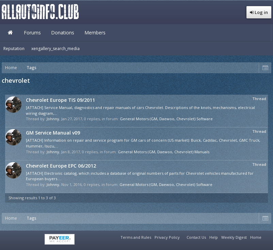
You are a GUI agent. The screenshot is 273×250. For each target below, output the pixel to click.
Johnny (53, 118)
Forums (32, 32)
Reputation (14, 48)
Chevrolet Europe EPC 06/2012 (61, 165)
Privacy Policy (167, 237)
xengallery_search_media (55, 48)
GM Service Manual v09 (53, 132)
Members (95, 32)
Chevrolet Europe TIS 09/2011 (60, 100)
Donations (62, 32)
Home (10, 32)
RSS (267, 236)
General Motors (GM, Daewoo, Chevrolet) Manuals (163, 151)
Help (213, 237)
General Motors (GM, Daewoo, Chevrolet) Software (166, 118)
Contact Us (196, 237)
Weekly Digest (234, 237)
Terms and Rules (136, 237)
